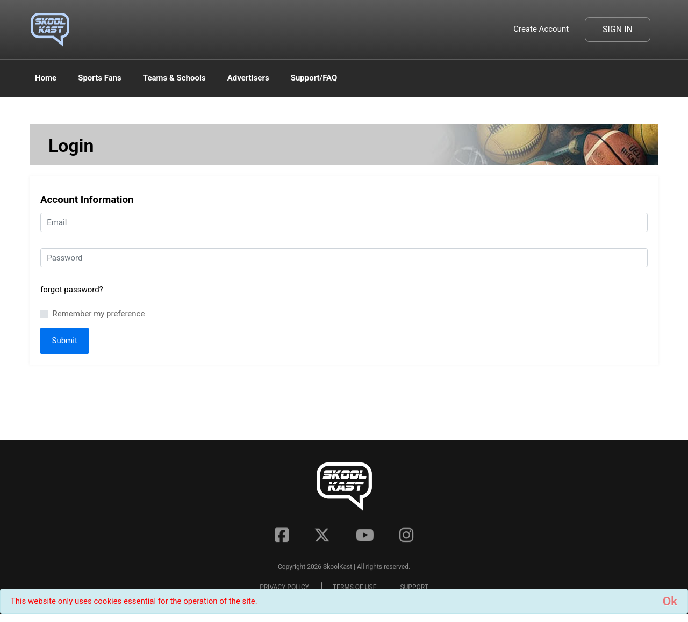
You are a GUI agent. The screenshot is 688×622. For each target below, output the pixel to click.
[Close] (670, 601)
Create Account (541, 29)
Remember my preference (99, 314)
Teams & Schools (174, 78)
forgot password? (71, 289)
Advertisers (248, 78)
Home (45, 78)
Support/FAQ (314, 78)
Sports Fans (99, 78)
